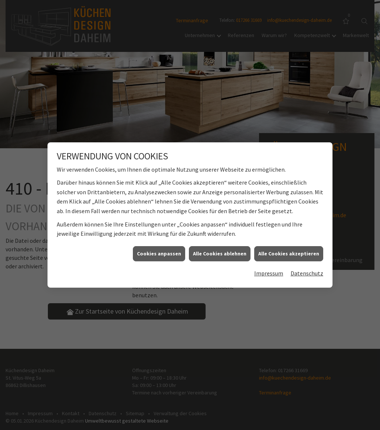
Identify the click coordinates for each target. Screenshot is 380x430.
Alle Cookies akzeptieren (288, 251)
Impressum (268, 271)
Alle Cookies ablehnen (219, 251)
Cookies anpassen (159, 251)
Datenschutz (307, 271)
